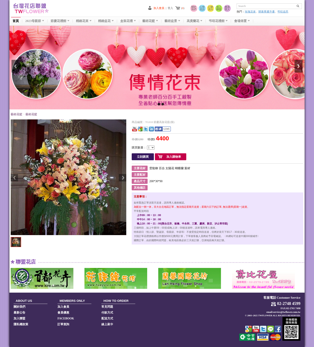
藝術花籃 (150, 21)
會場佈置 (242, 21)
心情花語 (202, 8)
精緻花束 (84, 21)
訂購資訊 (210, 8)
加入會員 (158, 8)
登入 (170, 8)
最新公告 (19, 312)
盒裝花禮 (128, 21)
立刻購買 (143, 156)
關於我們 (193, 8)
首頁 (16, 21)
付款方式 (107, 312)
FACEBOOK (65, 318)
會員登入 (227, 8)
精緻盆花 (106, 21)
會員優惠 (63, 312)
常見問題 (107, 306)
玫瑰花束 (250, 11)
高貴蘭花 (194, 21)
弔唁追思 (282, 11)
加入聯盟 (218, 8)
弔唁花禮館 (218, 21)
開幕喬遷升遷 (266, 11)
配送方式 (107, 318)
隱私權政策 (21, 324)
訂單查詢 (63, 324)
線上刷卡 (107, 324)
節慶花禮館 (60, 21)
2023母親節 (34, 21)
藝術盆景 (172, 21)
